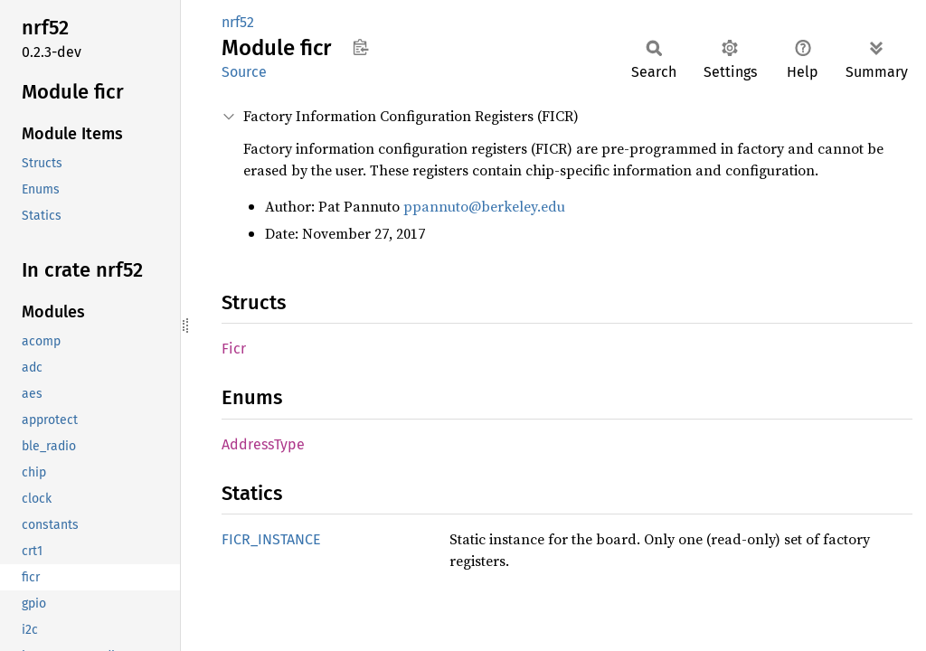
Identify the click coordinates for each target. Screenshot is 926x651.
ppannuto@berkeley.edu (484, 206)
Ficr (234, 348)
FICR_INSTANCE (271, 539)
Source (244, 71)
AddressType (263, 444)
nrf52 (238, 22)
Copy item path (360, 47)
